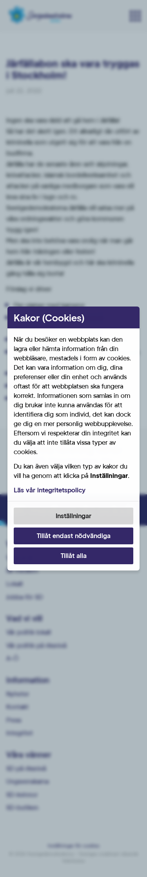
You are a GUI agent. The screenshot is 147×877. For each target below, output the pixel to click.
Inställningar (73, 516)
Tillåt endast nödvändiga (74, 535)
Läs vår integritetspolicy (49, 490)
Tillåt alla (74, 555)
